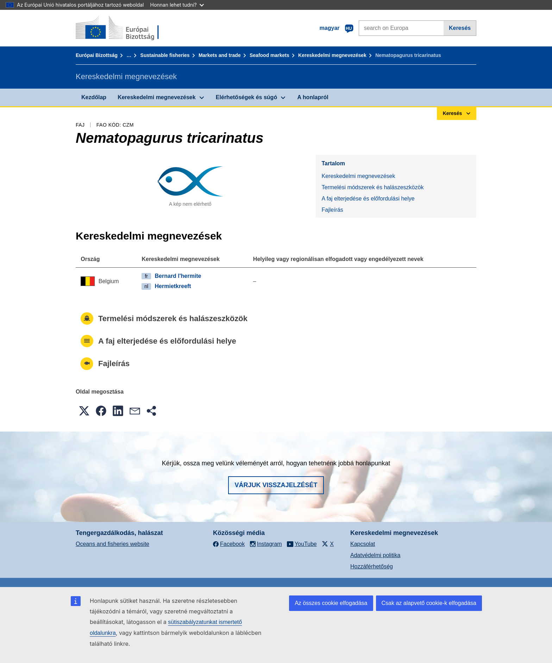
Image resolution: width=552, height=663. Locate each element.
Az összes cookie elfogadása (331, 603)
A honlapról (312, 97)
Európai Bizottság (97, 55)
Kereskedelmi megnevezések (332, 55)
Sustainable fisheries (165, 55)
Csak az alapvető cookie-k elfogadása (429, 603)
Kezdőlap (93, 97)
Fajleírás (332, 210)
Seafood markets (269, 55)
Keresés (460, 28)
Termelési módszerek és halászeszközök (372, 187)
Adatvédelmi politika (375, 555)
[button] (84, 411)
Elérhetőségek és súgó (246, 97)
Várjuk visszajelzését (275, 485)
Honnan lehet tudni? (177, 5)
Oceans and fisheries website (112, 544)
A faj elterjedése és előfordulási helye (367, 199)
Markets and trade (220, 55)
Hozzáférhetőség (371, 566)
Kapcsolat (362, 544)
